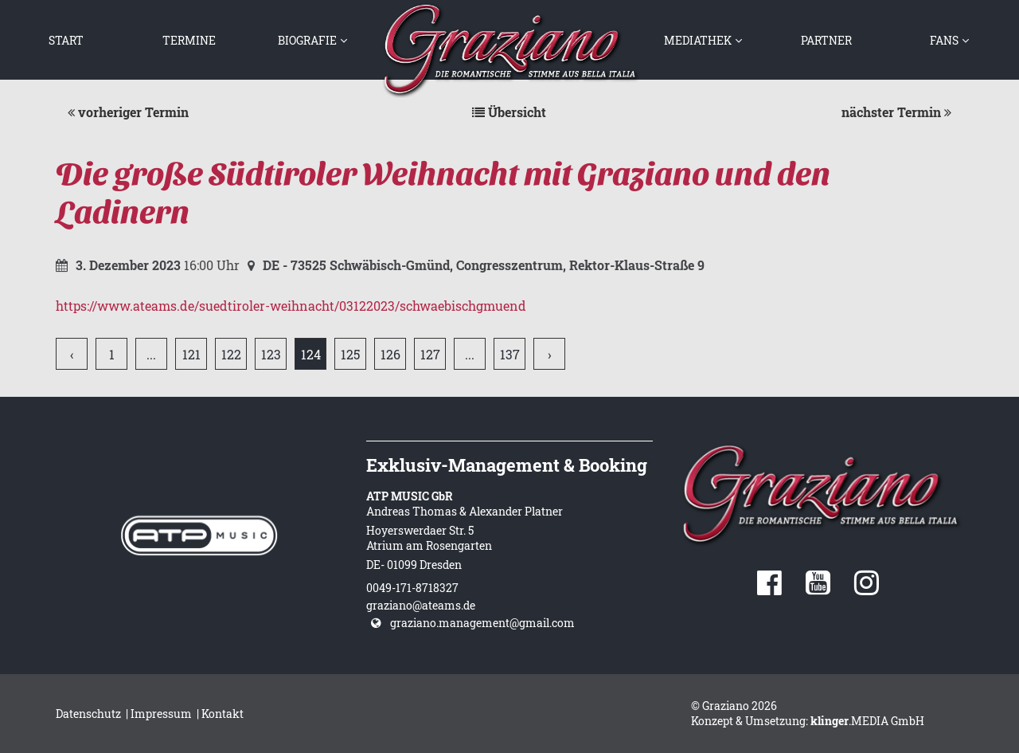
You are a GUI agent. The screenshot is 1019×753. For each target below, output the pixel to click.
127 (430, 354)
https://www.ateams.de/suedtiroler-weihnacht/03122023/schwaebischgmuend (291, 305)
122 (231, 354)
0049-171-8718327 (412, 587)
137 (510, 354)
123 (271, 354)
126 (390, 354)
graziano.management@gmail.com (482, 622)
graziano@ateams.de (420, 605)
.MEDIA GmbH (867, 720)
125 (350, 354)
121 (191, 354)
